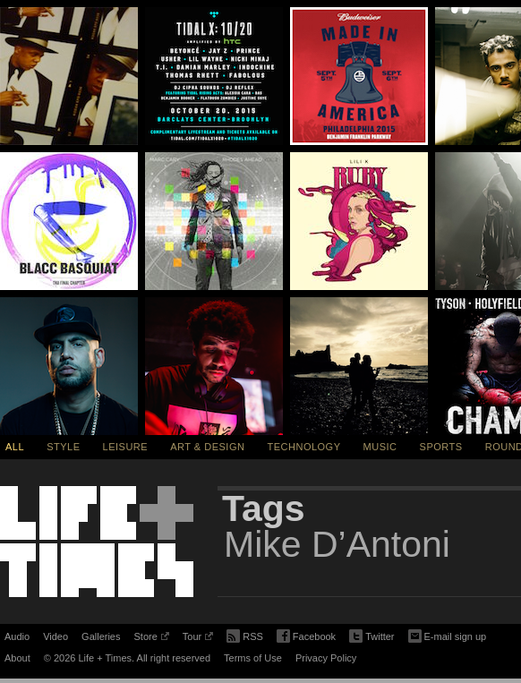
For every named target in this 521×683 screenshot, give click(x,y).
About (17, 658)
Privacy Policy (325, 658)
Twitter (371, 637)
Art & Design (207, 446)
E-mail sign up (447, 635)
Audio (17, 636)
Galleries (100, 636)
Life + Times (96, 541)
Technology (304, 446)
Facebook (306, 637)
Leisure (126, 446)
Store (150, 639)
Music (380, 446)
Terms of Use (253, 658)
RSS (244, 635)
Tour (198, 639)
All (14, 446)
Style (63, 446)
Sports (441, 446)
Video (55, 636)
